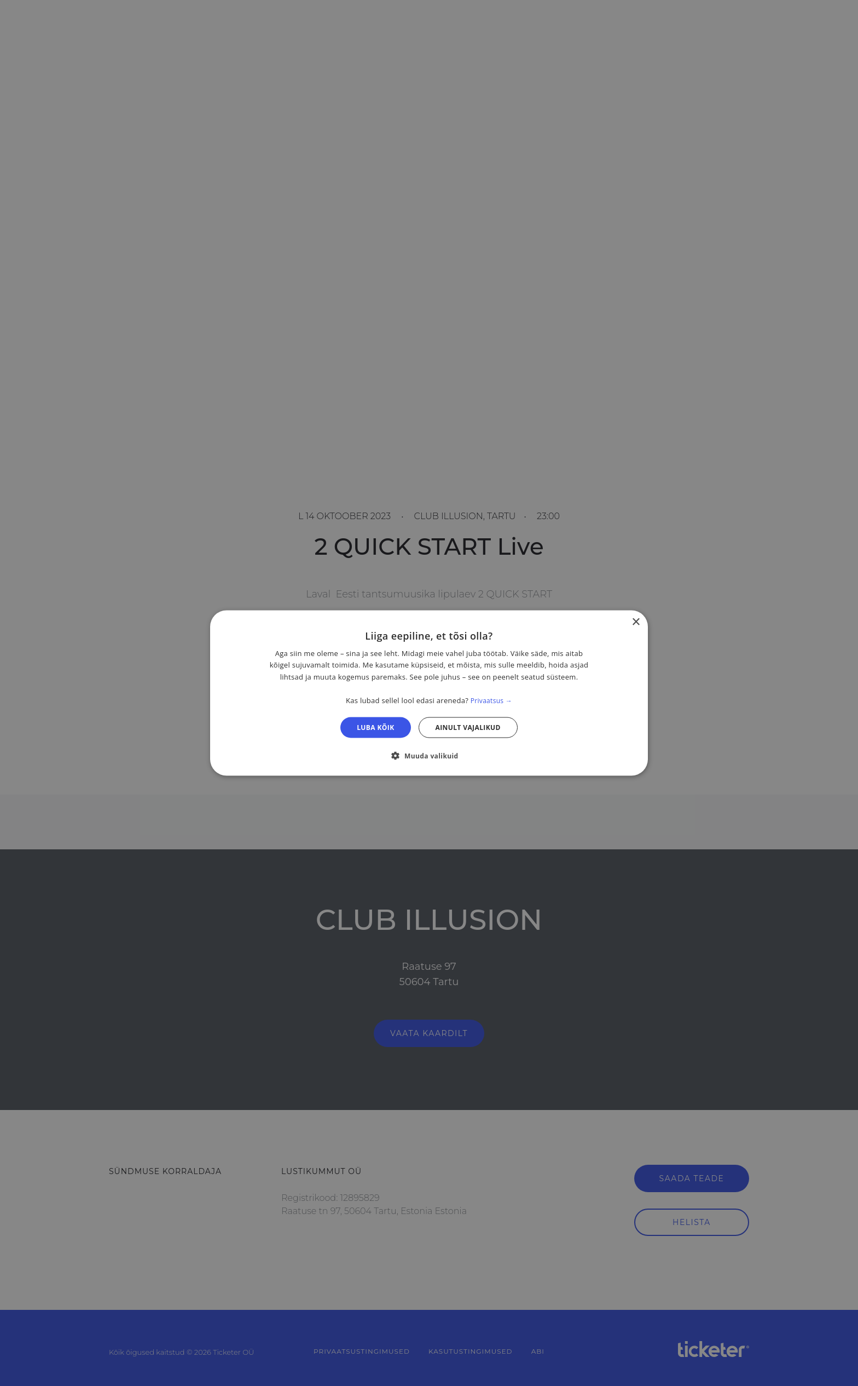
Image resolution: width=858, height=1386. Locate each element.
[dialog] (429, 693)
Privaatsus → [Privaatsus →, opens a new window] (491, 700)
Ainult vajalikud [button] (468, 727)
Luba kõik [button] (375, 727)
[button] (428, 755)
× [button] (635, 622)
